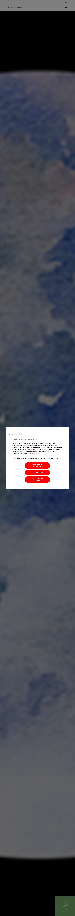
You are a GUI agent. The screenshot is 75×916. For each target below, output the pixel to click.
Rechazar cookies (37, 472)
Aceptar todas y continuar (37, 479)
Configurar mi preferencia (37, 465)
